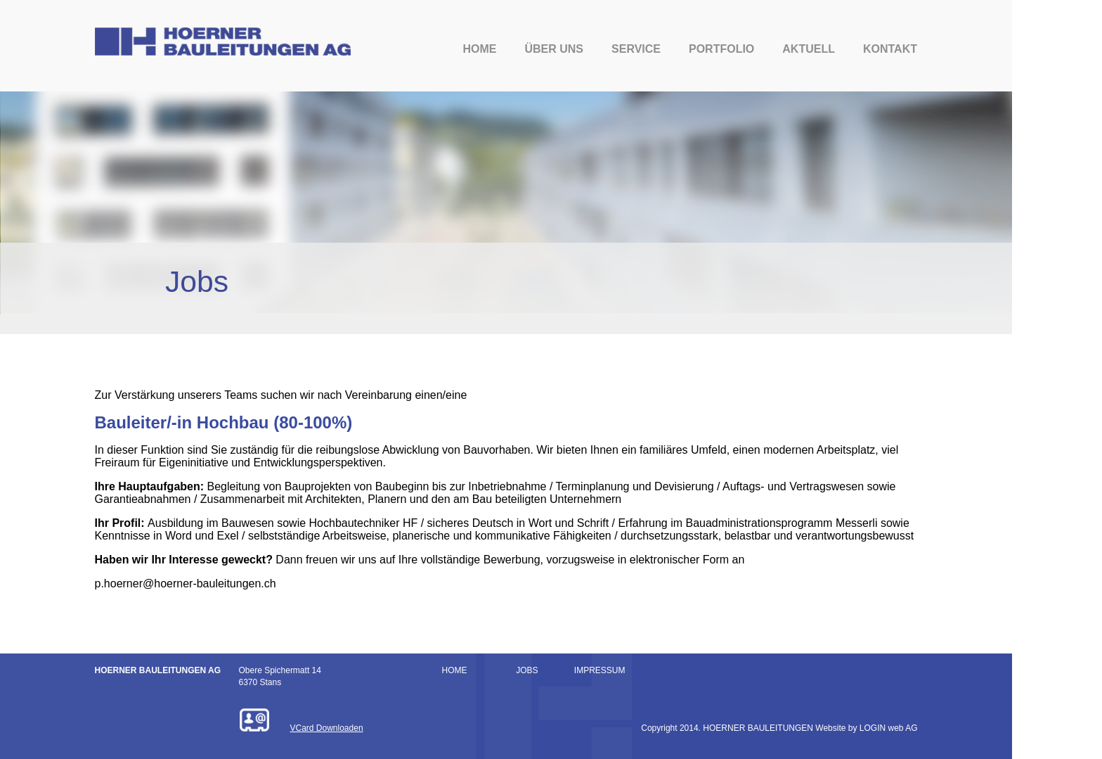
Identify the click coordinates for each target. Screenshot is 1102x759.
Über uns (553, 49)
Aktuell (808, 49)
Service (636, 49)
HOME (454, 670)
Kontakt (890, 49)
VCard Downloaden (326, 728)
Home (479, 49)
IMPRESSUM (599, 670)
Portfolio (721, 49)
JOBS (527, 670)
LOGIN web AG (889, 728)
